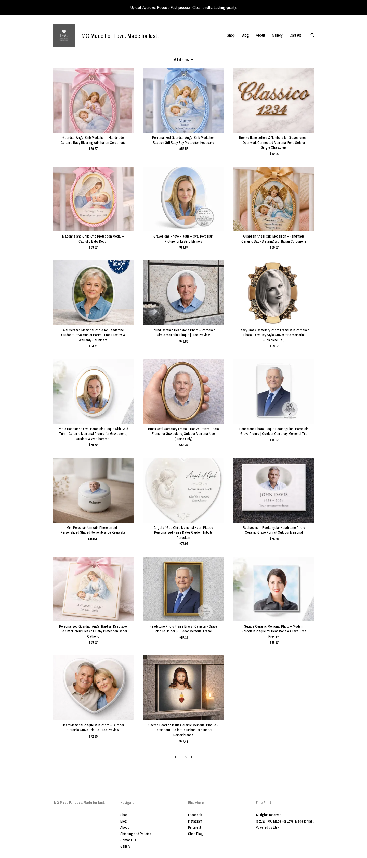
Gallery (277, 35)
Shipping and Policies (135, 833)
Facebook (195, 815)
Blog (245, 35)
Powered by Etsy (267, 827)
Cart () (295, 35)
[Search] (312, 36)
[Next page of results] (192, 757)
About (260, 35)
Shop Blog (195, 833)
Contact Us (128, 840)
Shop (231, 35)
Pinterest (194, 827)
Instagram (195, 821)
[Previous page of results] (175, 757)
